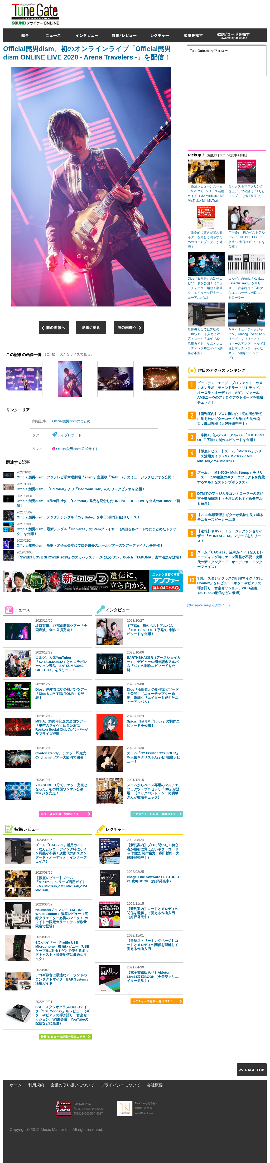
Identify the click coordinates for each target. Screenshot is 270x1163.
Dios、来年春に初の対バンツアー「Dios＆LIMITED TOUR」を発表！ (61, 693)
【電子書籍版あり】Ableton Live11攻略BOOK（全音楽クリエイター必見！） (153, 977)
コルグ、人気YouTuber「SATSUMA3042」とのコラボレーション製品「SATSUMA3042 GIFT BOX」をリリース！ (61, 664)
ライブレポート (69, 435)
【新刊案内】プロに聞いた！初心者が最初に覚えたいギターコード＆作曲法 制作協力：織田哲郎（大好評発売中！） (153, 851)
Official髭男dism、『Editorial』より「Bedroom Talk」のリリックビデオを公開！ (81, 489)
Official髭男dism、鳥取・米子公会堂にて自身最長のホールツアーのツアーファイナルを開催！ (90, 545)
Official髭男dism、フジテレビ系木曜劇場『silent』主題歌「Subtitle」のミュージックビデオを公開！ (96, 477)
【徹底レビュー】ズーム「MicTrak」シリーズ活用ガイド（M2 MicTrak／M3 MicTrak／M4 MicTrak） (61, 884)
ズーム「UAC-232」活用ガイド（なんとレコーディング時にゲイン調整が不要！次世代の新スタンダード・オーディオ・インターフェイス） (61, 853)
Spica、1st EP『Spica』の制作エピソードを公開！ (153, 723)
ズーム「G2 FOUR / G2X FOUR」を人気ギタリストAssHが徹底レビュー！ (153, 757)
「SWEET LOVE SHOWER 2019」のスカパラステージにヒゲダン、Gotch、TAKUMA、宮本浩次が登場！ (99, 557)
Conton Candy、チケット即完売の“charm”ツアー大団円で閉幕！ (61, 755)
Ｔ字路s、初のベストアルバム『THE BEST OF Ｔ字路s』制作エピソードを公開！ (153, 630)
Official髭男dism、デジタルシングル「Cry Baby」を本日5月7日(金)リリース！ (78, 517)
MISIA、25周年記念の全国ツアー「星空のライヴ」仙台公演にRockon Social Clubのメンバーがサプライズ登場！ (61, 727)
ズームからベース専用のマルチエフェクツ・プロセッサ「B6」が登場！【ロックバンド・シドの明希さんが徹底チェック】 (153, 791)
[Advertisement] (171, 13)
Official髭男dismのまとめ (71, 421)
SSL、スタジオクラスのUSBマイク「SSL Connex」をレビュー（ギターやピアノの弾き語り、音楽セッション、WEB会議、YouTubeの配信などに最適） (62, 1015)
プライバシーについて (120, 1085)
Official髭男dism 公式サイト (77, 449)
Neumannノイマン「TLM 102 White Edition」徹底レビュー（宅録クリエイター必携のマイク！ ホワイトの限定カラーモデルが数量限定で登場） (61, 918)
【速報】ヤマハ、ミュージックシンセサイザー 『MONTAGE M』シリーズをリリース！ (229, 536)
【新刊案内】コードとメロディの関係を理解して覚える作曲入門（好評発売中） (152, 913)
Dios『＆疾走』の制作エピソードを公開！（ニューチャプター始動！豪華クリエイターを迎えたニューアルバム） (153, 695)
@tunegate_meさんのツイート (209, 605)
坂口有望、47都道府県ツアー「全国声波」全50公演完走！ (61, 628)
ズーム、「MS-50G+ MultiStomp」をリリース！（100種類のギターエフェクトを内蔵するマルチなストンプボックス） (231, 477)
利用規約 (36, 1085)
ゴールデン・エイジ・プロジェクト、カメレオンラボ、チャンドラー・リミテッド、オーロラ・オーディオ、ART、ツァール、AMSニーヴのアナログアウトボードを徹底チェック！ (230, 392)
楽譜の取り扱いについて (72, 1085)
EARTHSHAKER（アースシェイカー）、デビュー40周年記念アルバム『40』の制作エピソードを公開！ (153, 664)
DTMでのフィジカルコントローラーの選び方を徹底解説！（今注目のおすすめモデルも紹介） (230, 498)
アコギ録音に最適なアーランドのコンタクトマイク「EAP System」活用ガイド (62, 979)
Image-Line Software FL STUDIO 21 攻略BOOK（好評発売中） (153, 879)
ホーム (16, 1085)
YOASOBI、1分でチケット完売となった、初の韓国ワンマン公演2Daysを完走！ (61, 789)
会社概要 (155, 1085)
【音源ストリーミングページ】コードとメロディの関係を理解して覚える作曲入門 (152, 945)
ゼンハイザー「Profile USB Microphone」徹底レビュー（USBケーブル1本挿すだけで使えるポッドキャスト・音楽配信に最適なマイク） (62, 951)
